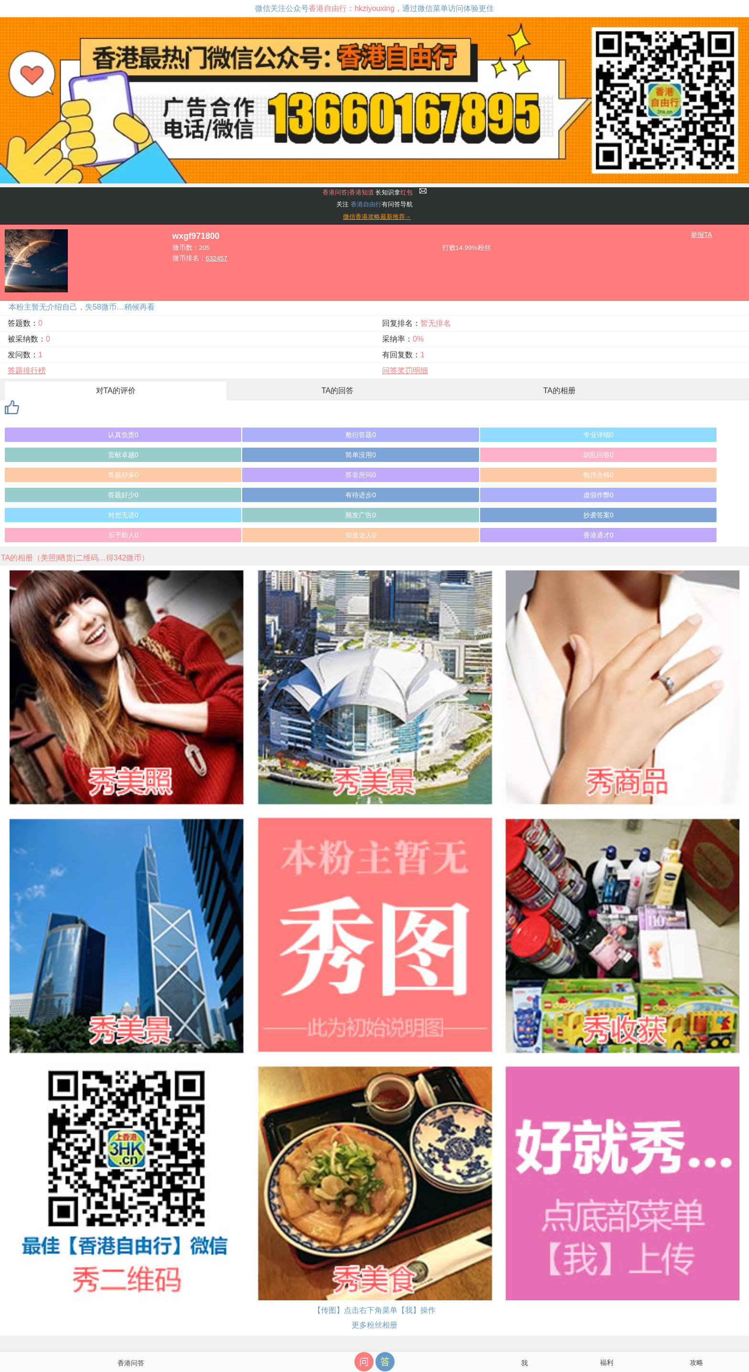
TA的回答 (337, 390)
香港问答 (131, 1363)
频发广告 (360, 515)
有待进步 (360, 495)
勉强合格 (598, 475)
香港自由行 (366, 204)
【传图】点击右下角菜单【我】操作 (374, 1310)
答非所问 (360, 475)
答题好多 (123, 475)
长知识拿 (367, 192)
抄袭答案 (598, 515)
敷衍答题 (360, 435)
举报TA (701, 234)
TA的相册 (559, 390)
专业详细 (598, 435)
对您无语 (123, 515)
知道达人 (360, 535)
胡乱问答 (598, 455)
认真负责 (123, 435)
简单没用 (360, 455)
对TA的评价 (116, 390)
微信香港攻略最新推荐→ (377, 216)
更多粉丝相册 (374, 1325)
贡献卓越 (123, 455)
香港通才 (598, 535)
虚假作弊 (598, 495)
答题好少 (123, 495)
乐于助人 (123, 535)
